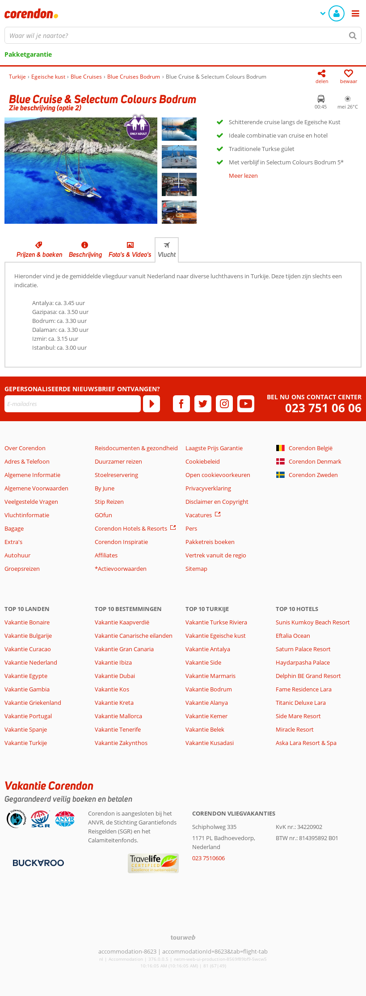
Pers (191, 528)
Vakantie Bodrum (208, 689)
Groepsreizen (22, 569)
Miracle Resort (295, 729)
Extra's (13, 542)
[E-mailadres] (72, 403)
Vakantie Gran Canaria (124, 649)
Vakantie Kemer (206, 716)
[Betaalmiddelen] (37, 862)
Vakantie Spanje (25, 729)
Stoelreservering (116, 475)
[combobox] (183, 35)
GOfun (103, 515)
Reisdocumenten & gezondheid (136, 448)
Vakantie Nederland (30, 662)
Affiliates (106, 555)
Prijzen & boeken (40, 255)
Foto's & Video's (130, 255)
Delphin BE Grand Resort (308, 676)
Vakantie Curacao (27, 649)
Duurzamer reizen (118, 461)
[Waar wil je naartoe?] (183, 35)
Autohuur (17, 555)
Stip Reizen (109, 502)
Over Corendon (25, 448)
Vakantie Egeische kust (215, 636)
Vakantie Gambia (27, 689)
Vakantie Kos (112, 689)
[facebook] (181, 403)
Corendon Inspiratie (121, 542)
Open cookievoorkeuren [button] (217, 475)
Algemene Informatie (32, 475)
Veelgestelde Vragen (31, 502)
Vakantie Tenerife (118, 729)
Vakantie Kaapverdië (122, 622)
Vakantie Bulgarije (28, 636)
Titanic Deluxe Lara (301, 703)
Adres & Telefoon (27, 461)
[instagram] (224, 403)
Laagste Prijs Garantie (214, 448)
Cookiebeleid (202, 461)
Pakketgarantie (28, 54)
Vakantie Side (203, 662)
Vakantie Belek (204, 729)
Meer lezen (243, 176)
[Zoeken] (353, 35)
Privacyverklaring (208, 488)
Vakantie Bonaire (27, 622)
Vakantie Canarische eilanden (133, 636)
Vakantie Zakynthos (121, 743)
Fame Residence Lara (304, 689)
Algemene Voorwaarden (36, 488)
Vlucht (167, 255)
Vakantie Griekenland (32, 703)
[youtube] (245, 403)
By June (104, 488)
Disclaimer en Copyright (216, 502)
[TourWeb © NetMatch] (183, 937)
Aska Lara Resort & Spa (306, 743)
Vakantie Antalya (207, 649)
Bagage (14, 528)
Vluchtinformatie (26, 515)
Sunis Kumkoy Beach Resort (313, 622)
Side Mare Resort (298, 716)
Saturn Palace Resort (303, 649)
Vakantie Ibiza (113, 662)
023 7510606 (208, 858)
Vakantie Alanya (206, 703)
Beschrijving (85, 255)
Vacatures (198, 515)
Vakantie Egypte (25, 676)
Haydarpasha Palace (303, 662)
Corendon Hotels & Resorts (131, 528)
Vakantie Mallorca (118, 716)
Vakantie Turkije (25, 743)
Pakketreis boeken (210, 542)
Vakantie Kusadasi (209, 743)
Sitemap (196, 569)
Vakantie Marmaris (210, 676)
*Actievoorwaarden (121, 569)
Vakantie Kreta (114, 703)
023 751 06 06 (323, 408)
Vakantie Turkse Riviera (216, 622)
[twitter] (202, 403)
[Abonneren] (151, 403)
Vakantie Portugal (28, 716)
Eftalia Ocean (293, 636)
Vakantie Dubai (115, 676)
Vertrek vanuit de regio (215, 555)
